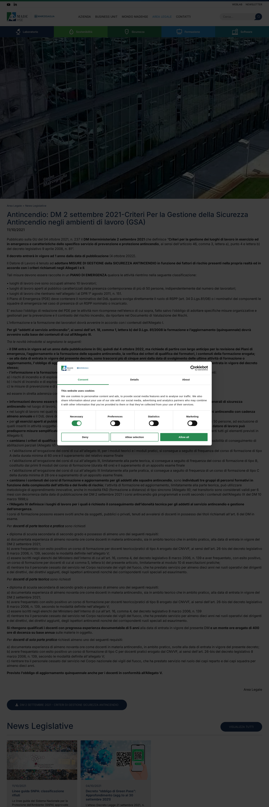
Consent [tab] (83, 379)
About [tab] (186, 379)
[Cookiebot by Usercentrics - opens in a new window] (193, 368)
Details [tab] (134, 379)
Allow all (184, 437)
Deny (85, 437)
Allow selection (134, 437)
